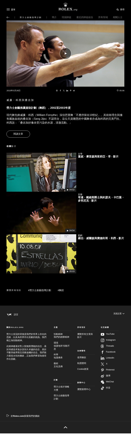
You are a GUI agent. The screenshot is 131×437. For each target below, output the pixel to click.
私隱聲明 (81, 367)
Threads (107, 350)
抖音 (105, 391)
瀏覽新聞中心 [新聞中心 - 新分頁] (84, 393)
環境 (62, 349)
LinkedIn (107, 361)
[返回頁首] (65, 431)
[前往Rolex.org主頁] (65, 7)
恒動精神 (62, 340)
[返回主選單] (8, 17)
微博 (105, 379)
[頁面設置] (119, 314)
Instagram (108, 344)
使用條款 (81, 361)
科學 (62, 360)
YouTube (107, 338)
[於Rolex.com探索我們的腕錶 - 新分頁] (22, 419)
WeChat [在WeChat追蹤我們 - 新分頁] (107, 385)
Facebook (108, 355)
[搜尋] (120, 9)
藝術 (62, 369)
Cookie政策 (83, 372)
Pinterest (107, 373)
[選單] (11, 9)
